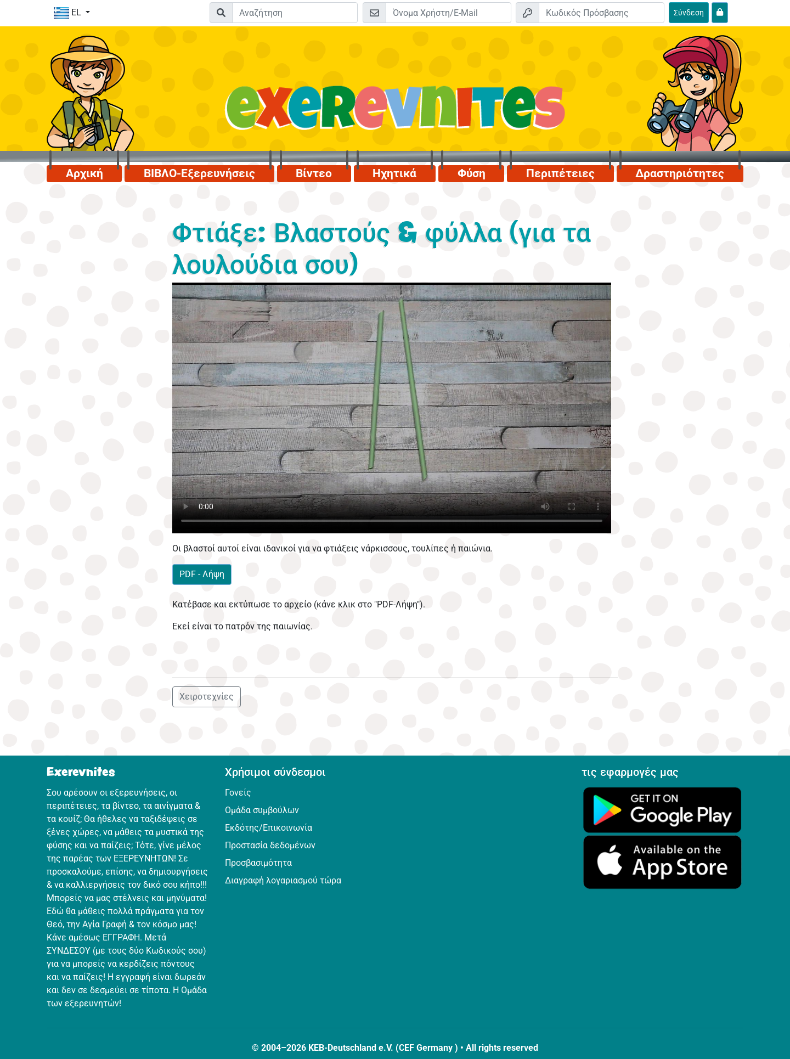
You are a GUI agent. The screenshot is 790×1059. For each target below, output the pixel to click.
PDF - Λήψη (201, 574)
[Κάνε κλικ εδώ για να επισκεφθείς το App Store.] (662, 862)
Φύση (472, 173)
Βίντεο (314, 173)
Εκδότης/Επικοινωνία (268, 828)
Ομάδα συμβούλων (262, 810)
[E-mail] (448, 12)
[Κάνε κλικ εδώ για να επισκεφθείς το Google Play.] (662, 809)
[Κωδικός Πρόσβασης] (601, 12)
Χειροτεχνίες (206, 696)
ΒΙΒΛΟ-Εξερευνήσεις (199, 173)
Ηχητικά (394, 173)
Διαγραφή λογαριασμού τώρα (283, 880)
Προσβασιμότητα (258, 863)
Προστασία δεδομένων (270, 845)
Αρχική (84, 173)
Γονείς (238, 792)
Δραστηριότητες (679, 173)
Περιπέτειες (560, 173)
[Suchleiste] (295, 12)
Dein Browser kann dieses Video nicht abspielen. (391, 408)
